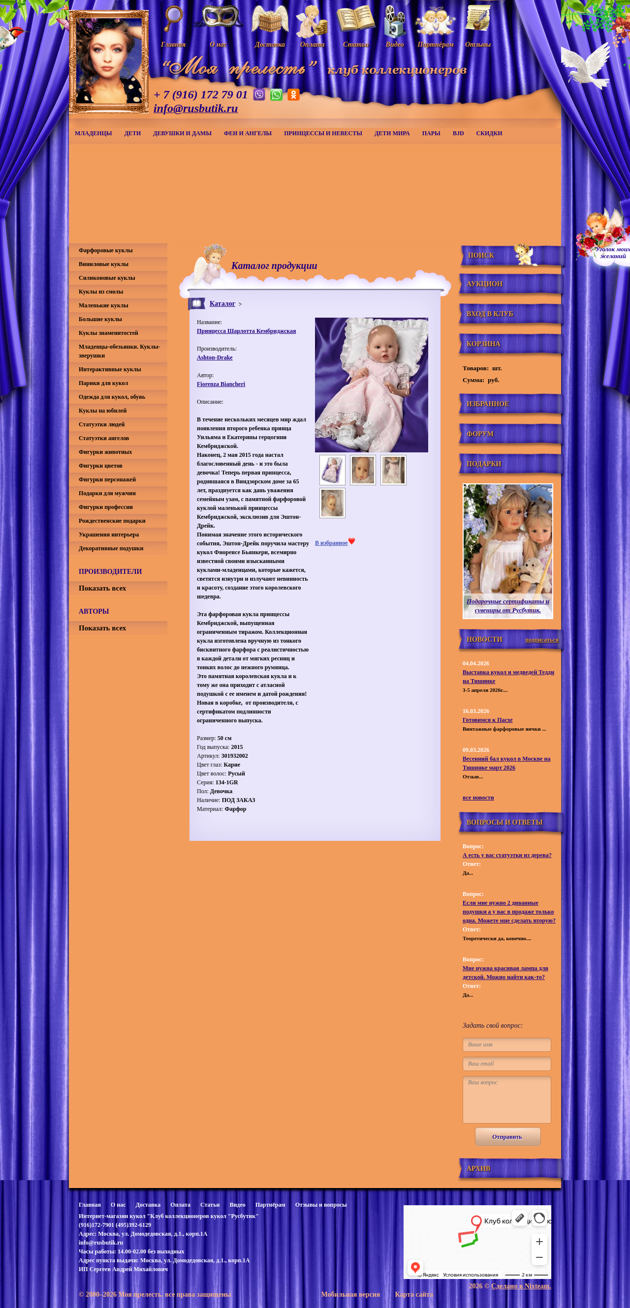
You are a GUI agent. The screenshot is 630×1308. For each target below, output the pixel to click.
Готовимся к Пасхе (488, 719)
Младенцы (93, 133)
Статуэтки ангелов (104, 438)
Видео (237, 1204)
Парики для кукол (103, 383)
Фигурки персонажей (107, 479)
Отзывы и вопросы (321, 1204)
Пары (431, 133)
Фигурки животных (105, 451)
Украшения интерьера (109, 534)
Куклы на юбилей (102, 410)
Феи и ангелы (248, 133)
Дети (133, 133)
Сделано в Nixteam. (521, 1286)
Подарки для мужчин (107, 493)
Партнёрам (270, 1204)
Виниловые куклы (103, 264)
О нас (118, 1204)
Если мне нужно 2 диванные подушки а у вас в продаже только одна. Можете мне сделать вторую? (509, 911)
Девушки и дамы (182, 133)
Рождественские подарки (112, 520)
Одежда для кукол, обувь (112, 396)
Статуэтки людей (102, 424)
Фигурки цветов (101, 465)
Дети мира (392, 133)
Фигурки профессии (106, 507)
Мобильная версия (350, 1294)
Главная (90, 1204)
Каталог (222, 303)
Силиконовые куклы (107, 277)
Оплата (180, 1204)
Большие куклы (100, 319)
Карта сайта (414, 1294)
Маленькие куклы (103, 305)
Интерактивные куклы (110, 369)
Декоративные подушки (111, 548)
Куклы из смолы (101, 291)
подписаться (542, 639)
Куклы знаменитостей (108, 332)
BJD (458, 133)
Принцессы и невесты (323, 133)
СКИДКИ (489, 133)
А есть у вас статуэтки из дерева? (507, 855)
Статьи (210, 1204)
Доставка (147, 1204)
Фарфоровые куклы (106, 250)
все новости (478, 797)
